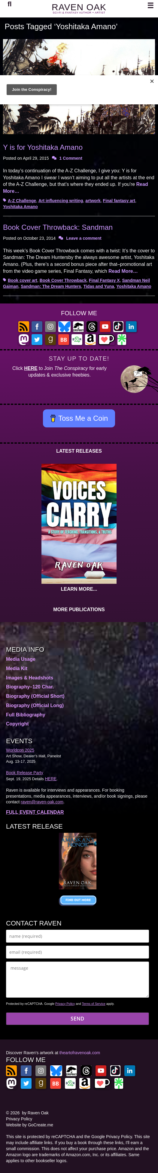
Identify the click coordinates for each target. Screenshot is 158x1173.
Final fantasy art (119, 200)
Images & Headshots (29, 677)
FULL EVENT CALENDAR (35, 812)
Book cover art (22, 280)
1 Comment (70, 158)
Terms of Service (93, 1003)
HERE (30, 368)
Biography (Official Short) (35, 696)
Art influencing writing (60, 200)
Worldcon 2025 (20, 750)
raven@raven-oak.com (42, 801)
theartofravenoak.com (79, 1052)
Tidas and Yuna (99, 286)
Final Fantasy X (104, 280)
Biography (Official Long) (35, 705)
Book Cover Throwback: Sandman (58, 227)
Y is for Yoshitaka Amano (43, 147)
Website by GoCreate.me (29, 1124)
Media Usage (20, 659)
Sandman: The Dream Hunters (51, 286)
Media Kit (16, 668)
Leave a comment (84, 238)
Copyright (17, 723)
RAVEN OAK (79, 7)
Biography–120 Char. (30, 686)
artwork (93, 200)
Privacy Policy (65, 1003)
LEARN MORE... (79, 589)
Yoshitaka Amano (20, 206)
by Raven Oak (35, 1112)
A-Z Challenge (22, 200)
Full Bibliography (25, 714)
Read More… (123, 271)
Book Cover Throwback (63, 280)
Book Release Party (24, 772)
